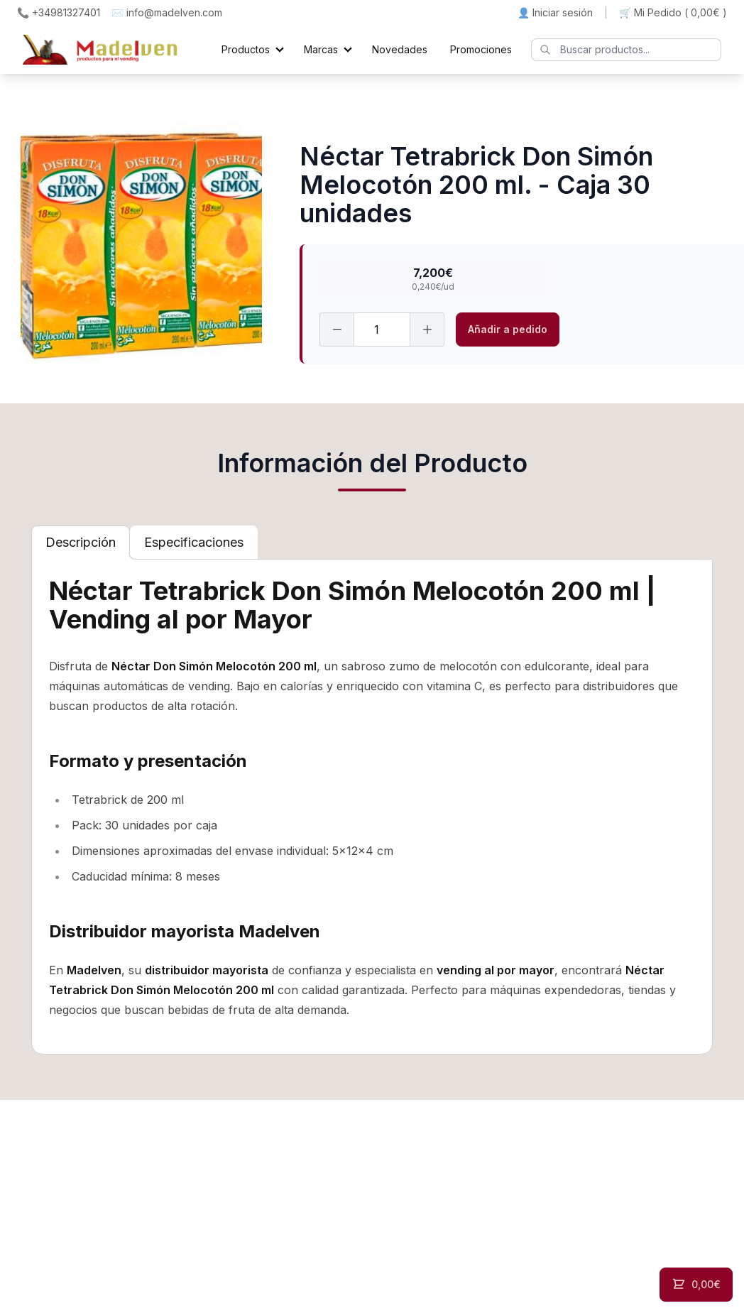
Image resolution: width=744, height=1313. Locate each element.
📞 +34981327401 (58, 12)
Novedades (399, 49)
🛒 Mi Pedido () (673, 13)
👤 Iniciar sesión (555, 12)
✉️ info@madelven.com (166, 12)
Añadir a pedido (507, 329)
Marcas (321, 49)
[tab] (80, 542)
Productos (245, 49)
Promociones (481, 49)
